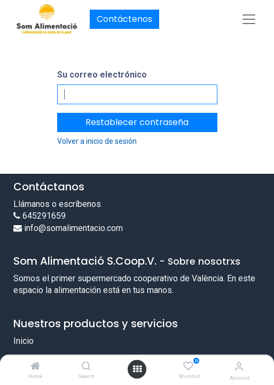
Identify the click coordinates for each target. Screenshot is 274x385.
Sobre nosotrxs (204, 261)
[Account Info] (239, 366)
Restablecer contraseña (137, 122)
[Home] (35, 366)
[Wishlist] (188, 366)
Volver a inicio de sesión (97, 141)
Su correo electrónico (102, 75)
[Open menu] (137, 369)
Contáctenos (124, 19)
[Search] (86, 366)
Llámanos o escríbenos (57, 204)
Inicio (23, 341)
